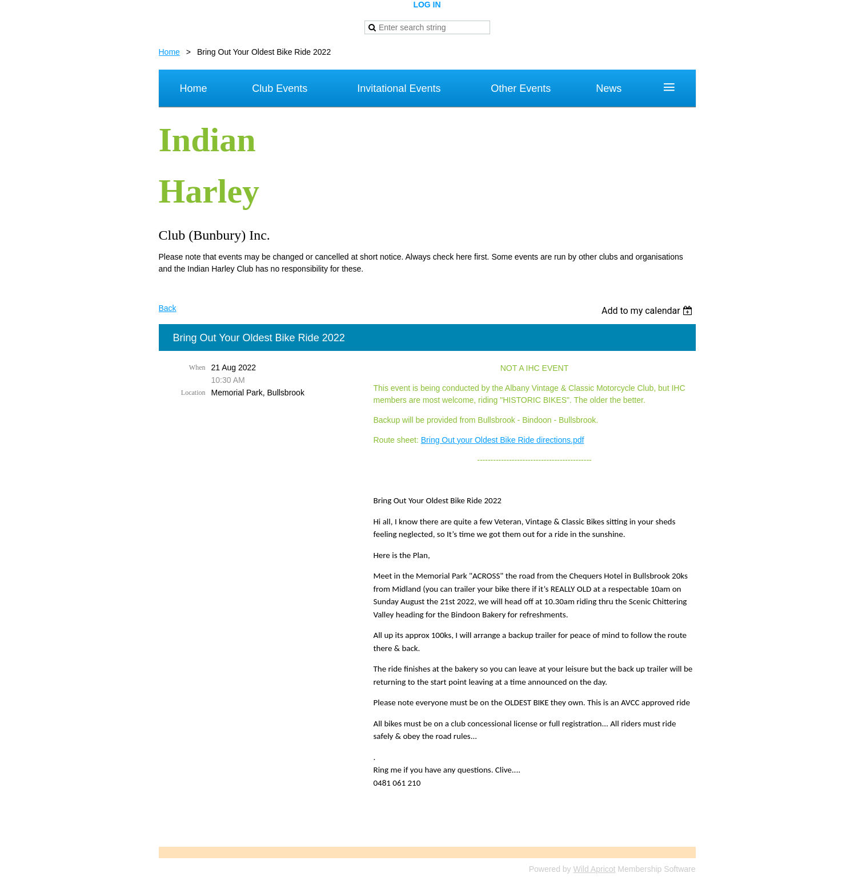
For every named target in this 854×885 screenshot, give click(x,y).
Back (168, 308)
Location (193, 393)
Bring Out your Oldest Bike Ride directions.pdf (502, 439)
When (197, 367)
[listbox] (649, 311)
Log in (426, 4)
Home (169, 51)
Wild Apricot (595, 869)
